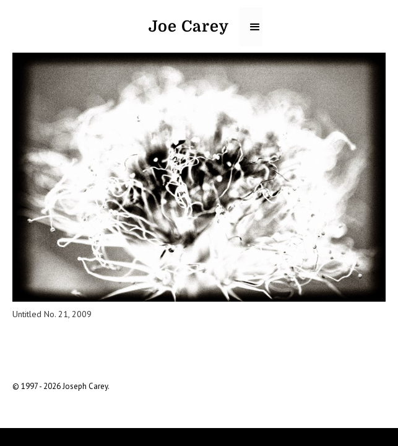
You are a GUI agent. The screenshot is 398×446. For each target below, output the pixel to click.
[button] (250, 26)
